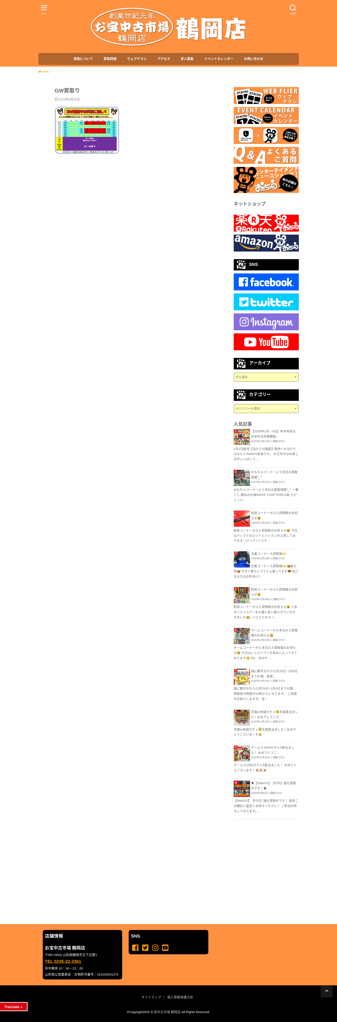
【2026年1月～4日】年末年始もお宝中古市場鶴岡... (273, 434)
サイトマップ (151, 997)
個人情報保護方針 (180, 997)
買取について (83, 59)
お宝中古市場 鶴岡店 (166, 1012)
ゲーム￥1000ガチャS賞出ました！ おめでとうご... (272, 750)
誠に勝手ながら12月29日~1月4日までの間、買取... (274, 673)
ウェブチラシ (137, 59)
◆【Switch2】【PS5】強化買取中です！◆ (273, 785)
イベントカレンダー (218, 59)
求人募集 (187, 59)
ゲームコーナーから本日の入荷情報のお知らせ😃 (274, 633)
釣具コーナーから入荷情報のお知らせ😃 (274, 515)
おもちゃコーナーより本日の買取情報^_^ (274, 474)
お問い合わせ (253, 59)
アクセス (163, 59)
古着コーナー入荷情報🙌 (268, 553)
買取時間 (110, 59)
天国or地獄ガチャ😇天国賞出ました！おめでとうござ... (274, 714)
